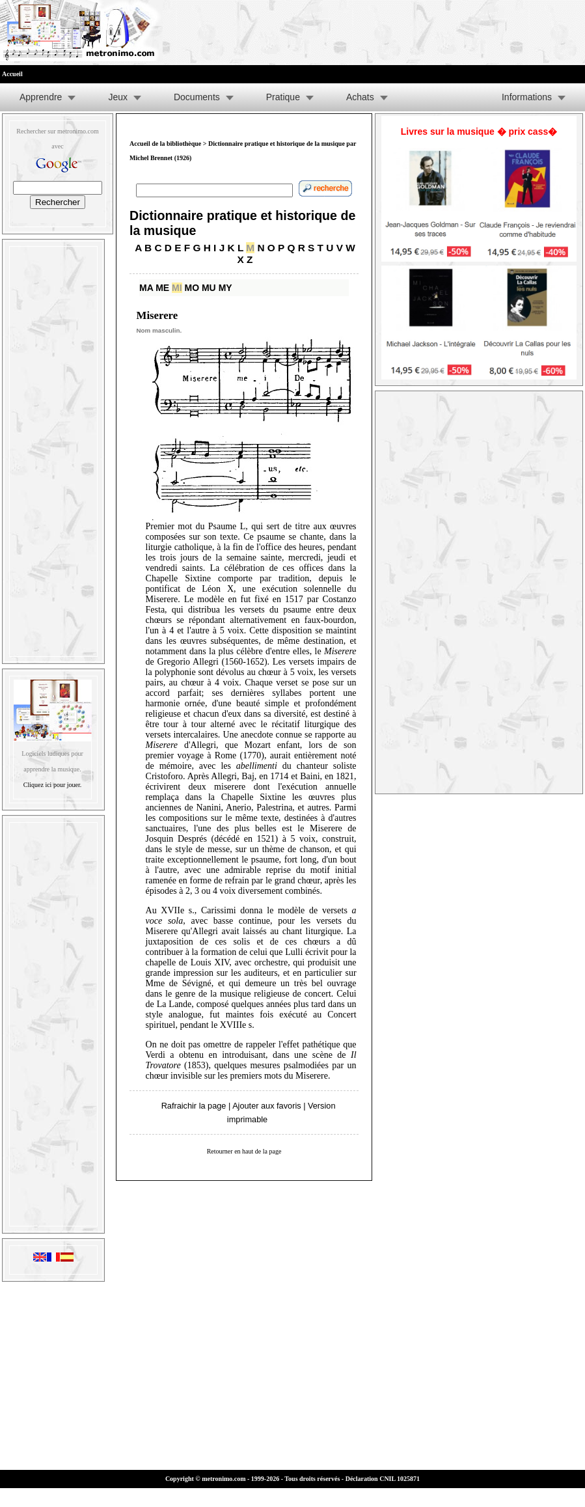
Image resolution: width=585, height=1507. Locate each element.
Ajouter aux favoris (266, 1106)
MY (225, 288)
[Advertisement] (53, 448)
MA (146, 288)
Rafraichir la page (193, 1106)
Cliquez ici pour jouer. (52, 784)
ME (162, 288)
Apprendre (41, 97)
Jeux (118, 97)
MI (177, 288)
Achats (360, 97)
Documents (197, 97)
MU (209, 288)
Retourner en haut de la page (244, 1151)
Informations (527, 97)
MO (192, 288)
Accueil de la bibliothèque (165, 143)
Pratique (283, 97)
